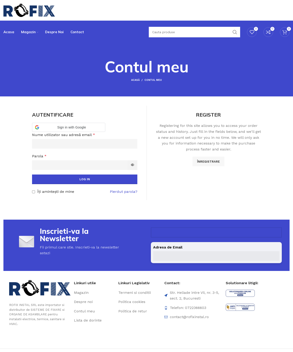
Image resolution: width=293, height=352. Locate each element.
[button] (68, 127)
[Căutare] (194, 32)
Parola (39, 156)
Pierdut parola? (123, 191)
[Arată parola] (132, 165)
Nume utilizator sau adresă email (63, 135)
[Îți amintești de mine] (33, 191)
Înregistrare (208, 161)
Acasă (135, 80)
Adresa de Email (167, 247)
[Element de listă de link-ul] (94, 293)
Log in (84, 179)
